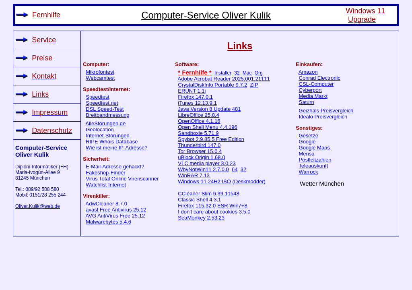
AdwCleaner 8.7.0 (106, 204)
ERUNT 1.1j (192, 91)
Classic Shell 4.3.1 (199, 200)
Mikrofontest (100, 72)
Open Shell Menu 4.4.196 (207, 127)
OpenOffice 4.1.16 (199, 121)
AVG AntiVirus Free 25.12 (115, 216)
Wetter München (322, 183)
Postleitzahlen (315, 160)
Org (259, 73)
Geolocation (99, 129)
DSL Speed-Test (105, 109)
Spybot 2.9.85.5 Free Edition (211, 139)
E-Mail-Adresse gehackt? (115, 167)
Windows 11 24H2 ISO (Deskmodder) (221, 181)
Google (307, 142)
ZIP (254, 85)
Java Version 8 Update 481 (209, 109)
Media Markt (313, 96)
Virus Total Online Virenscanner (122, 179)
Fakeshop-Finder (105, 173)
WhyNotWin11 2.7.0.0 (203, 169)
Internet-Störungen (107, 136)
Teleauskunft (313, 166)
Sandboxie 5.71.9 (198, 133)
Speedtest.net (102, 103)
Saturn (306, 102)
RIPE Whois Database (112, 142)
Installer (222, 73)
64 (234, 169)
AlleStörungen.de (106, 123)
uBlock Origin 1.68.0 (201, 157)
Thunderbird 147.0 (199, 145)
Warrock (308, 172)
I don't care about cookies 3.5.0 (214, 212)
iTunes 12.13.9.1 (197, 103)
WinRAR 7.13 (194, 175)
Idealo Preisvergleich (323, 117)
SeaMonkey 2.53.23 (201, 218)
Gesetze (308, 136)
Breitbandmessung (107, 115)
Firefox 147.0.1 (195, 97)
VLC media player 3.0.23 (206, 163)
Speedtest (97, 97)
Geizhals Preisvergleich (326, 111)
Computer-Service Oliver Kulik (205, 15)
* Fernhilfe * (194, 72)
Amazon (308, 72)
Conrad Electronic (319, 78)
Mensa (307, 154)
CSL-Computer (316, 84)
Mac (247, 73)
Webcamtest (100, 78)
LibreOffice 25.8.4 (198, 115)
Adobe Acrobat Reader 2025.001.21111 (224, 79)
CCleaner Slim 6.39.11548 (208, 194)
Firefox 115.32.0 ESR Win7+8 (212, 206)
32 (236, 73)
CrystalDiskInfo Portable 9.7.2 (212, 85)
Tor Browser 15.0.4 (200, 151)
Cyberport (310, 90)
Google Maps (314, 148)
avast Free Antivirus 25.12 (116, 210)
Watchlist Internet (106, 185)
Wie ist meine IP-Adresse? (116, 148)
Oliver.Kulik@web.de (37, 206)
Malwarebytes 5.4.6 (108, 222)
